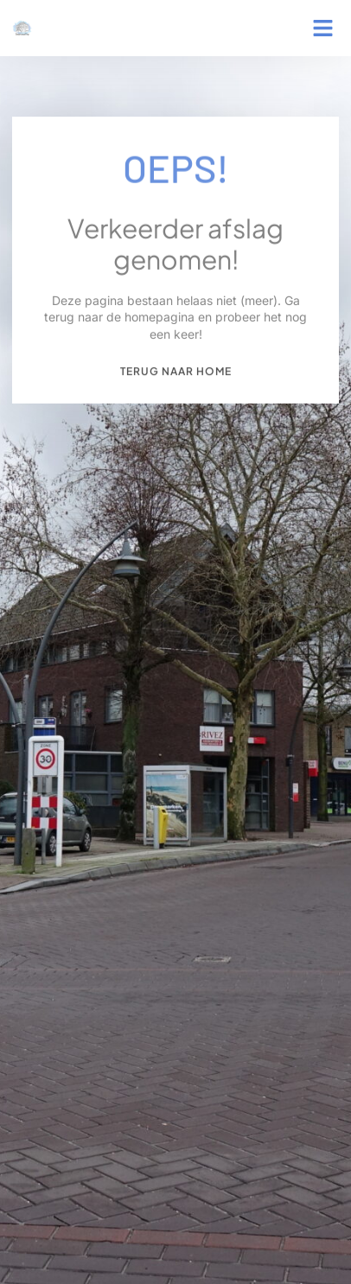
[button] (323, 28)
